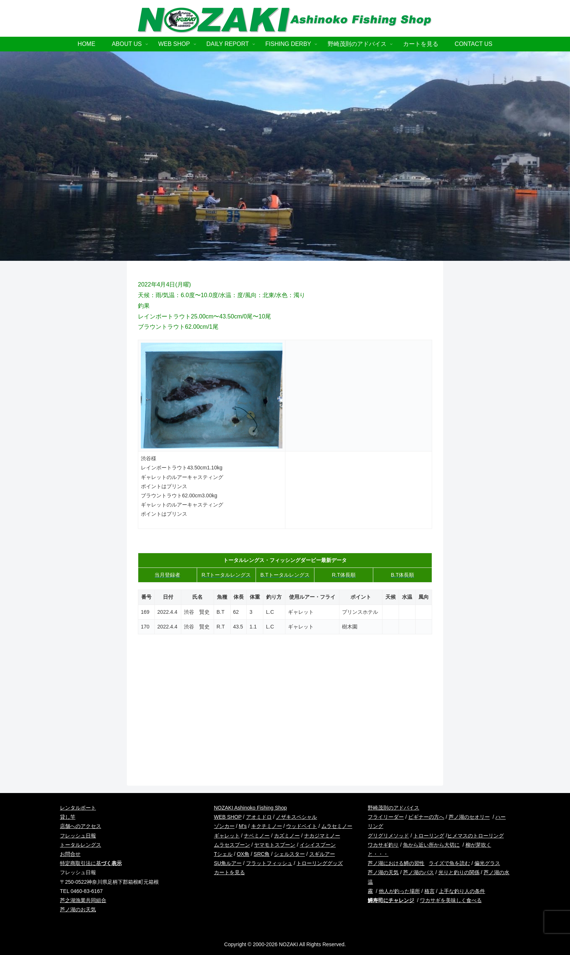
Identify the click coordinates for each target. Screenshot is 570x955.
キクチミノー (266, 826)
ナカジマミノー (322, 836)
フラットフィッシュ (269, 863)
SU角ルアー (228, 863)
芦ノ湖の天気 (383, 872)
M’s (243, 826)
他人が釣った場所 (399, 891)
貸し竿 (67, 817)
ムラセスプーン (232, 845)
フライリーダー (386, 817)
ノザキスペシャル (296, 817)
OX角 (243, 854)
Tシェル (223, 854)
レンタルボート (78, 808)
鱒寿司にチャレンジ (391, 900)
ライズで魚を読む (449, 863)
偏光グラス (487, 863)
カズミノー (287, 836)
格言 (429, 891)
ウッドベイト (301, 826)
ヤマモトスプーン (274, 845)
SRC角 (262, 854)
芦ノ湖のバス (418, 872)
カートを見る (229, 872)
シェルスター (289, 854)
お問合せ (70, 854)
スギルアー (322, 854)
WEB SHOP (228, 817)
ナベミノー (257, 836)
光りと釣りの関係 (459, 872)
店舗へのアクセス (80, 826)
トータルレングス (80, 845)
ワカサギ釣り (383, 845)
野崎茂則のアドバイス (393, 808)
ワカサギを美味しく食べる (451, 900)
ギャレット (227, 836)
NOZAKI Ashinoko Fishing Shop (250, 808)
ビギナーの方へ (426, 817)
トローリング (428, 836)
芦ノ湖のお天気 (78, 909)
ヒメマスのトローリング (475, 836)
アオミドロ (259, 817)
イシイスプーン (318, 845)
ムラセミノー (336, 826)
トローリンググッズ (319, 863)
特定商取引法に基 (91, 863)
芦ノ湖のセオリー (469, 817)
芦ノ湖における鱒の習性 (396, 863)
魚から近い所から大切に (431, 845)
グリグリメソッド (388, 836)
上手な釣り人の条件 (462, 891)
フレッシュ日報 (78, 836)
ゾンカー (224, 826)
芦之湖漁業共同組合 (83, 900)
